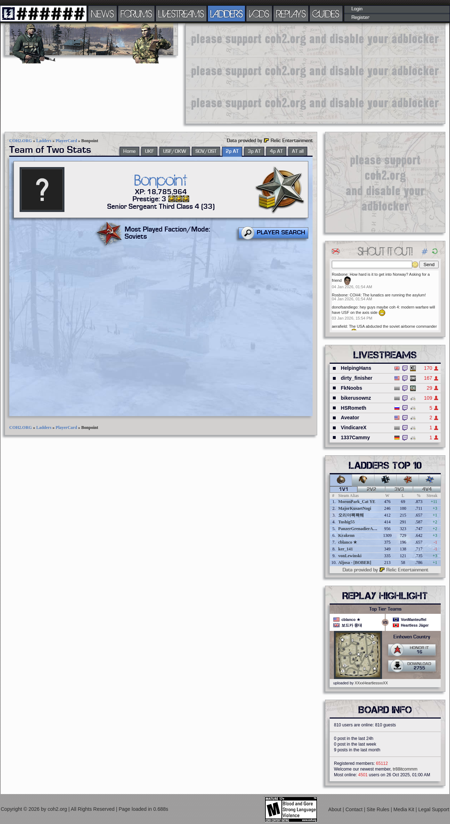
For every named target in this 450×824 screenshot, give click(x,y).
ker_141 (345, 548)
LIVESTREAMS (181, 13)
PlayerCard (66, 140)
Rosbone (339, 274)
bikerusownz (356, 398)
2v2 (371, 489)
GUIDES (326, 13)
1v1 (344, 489)
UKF (149, 151)
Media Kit (404, 809)
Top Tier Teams (385, 609)
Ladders (44, 140)
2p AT (232, 151)
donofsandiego (344, 307)
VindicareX (353, 427)
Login (356, 8)
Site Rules (379, 809)
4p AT (276, 151)
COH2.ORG (20, 140)
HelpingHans (356, 368)
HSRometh (353, 408)
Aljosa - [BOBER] (354, 562)
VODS (259, 13)
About (335, 809)
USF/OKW (174, 151)
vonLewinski (349, 555)
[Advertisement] (275, 73)
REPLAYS (291, 13)
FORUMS (136, 13)
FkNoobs (351, 388)
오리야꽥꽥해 (351, 515)
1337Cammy (355, 437)
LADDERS (226, 13)
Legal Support (433, 809)
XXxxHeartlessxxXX (371, 683)
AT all (298, 151)
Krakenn (346, 535)
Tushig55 (346, 521)
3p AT (254, 151)
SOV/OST (205, 151)
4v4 (427, 489)
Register (360, 17)
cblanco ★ (347, 542)
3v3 (399, 489)
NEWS (102, 13)
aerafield (339, 326)
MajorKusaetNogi (354, 508)
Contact (354, 809)
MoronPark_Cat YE (356, 501)
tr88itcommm (405, 769)
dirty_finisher (356, 378)
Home (129, 151)
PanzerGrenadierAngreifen (363, 528)
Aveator (350, 417)
